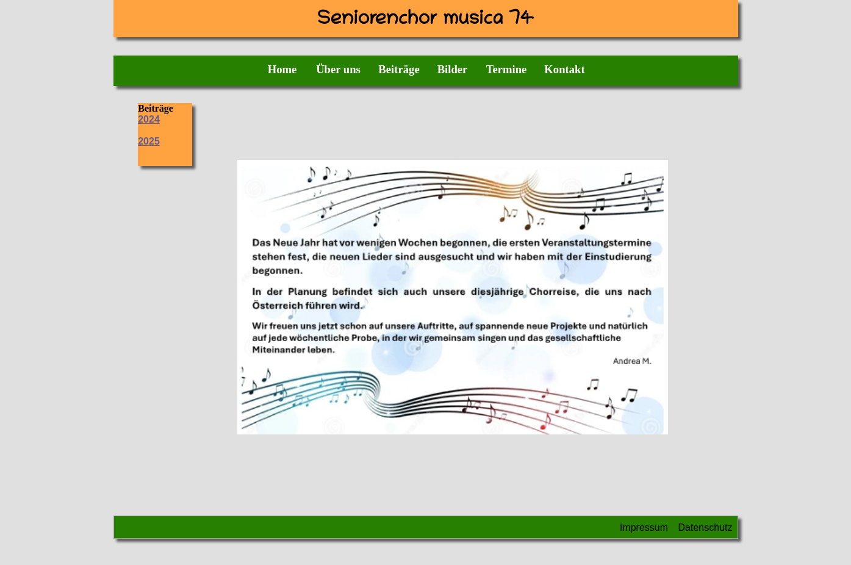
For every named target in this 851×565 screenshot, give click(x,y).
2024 (149, 119)
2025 (149, 141)
